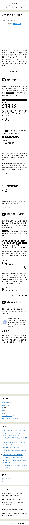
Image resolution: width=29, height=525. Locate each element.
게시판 (3, 480)
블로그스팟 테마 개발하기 (9, 418)
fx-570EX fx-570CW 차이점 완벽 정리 (13, 457)
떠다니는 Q (14, 3)
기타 (3, 407)
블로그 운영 (5, 404)
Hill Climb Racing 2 (7, 415)
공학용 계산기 (17, 23)
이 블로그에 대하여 (7, 478)
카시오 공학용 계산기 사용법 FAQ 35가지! (14, 429)
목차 (13, 71)
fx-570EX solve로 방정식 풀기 (11, 446)
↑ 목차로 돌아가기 (6, 207)
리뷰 (3, 409)
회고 (3, 412)
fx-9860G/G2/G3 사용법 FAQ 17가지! (13, 454)
